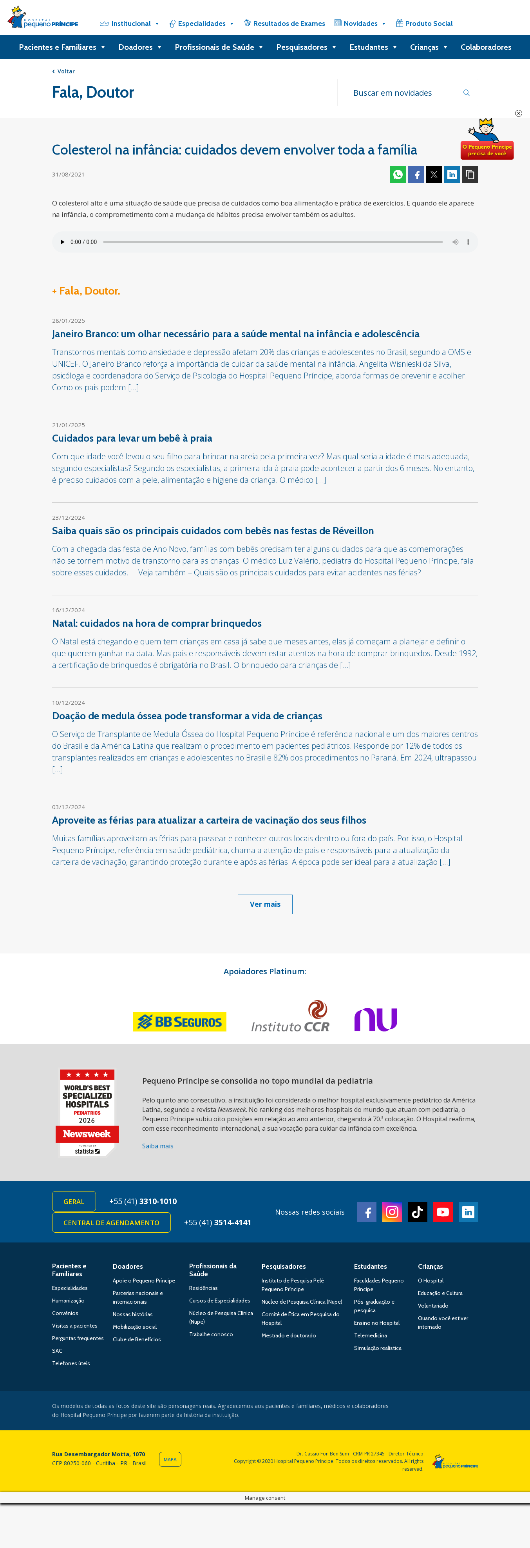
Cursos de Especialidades (219, 1300)
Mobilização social (135, 1326)
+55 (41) (143, 1201)
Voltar (66, 71)
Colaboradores (486, 47)
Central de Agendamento (111, 1222)
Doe (487, 139)
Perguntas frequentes (78, 1338)
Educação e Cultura (440, 1293)
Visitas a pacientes (75, 1325)
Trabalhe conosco (211, 1334)
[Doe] (482, 23)
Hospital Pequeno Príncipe (42, 18)
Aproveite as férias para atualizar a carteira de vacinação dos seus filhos (209, 820)
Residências (203, 1288)
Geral (74, 1201)
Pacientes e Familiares (63, 47)
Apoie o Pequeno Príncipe (144, 1280)
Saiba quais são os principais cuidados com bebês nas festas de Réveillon (213, 530)
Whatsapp (398, 174)
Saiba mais (158, 1146)
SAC (57, 1350)
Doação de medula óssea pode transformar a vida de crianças (187, 715)
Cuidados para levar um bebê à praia (132, 438)
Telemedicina (370, 1335)
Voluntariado (433, 1305)
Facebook (416, 174)
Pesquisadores (307, 47)
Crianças (429, 47)
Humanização (68, 1300)
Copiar (470, 174)
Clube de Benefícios (137, 1339)
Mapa (170, 1459)
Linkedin (452, 174)
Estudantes (373, 47)
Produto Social (429, 23)
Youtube (443, 1212)
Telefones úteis (71, 1363)
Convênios (65, 1313)
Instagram (392, 1212)
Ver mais (265, 904)
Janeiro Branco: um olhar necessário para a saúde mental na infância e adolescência (236, 333)
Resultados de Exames (289, 23)
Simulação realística (378, 1348)
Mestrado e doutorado (289, 1335)
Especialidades (206, 23)
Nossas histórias (133, 1314)
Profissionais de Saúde (219, 47)
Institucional (136, 23)
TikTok (417, 1212)
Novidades (365, 23)
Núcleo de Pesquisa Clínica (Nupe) (302, 1301)
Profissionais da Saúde (213, 1270)
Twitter (434, 174)
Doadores (140, 47)
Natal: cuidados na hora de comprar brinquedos (157, 623)
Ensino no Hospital (377, 1322)
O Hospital (430, 1280)
